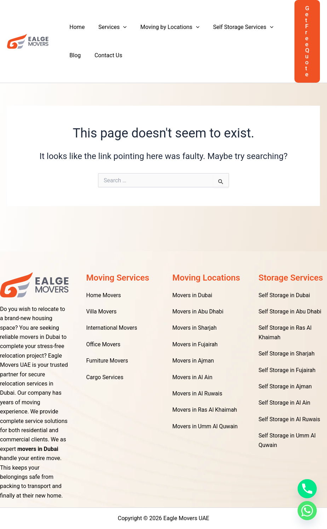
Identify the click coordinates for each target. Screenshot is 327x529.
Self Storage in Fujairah (288, 370)
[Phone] (307, 488)
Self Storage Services (235, 27)
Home (76, 27)
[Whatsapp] (307, 510)
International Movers (112, 327)
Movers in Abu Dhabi (198, 311)
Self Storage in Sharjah (287, 353)
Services (109, 27)
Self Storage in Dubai (285, 295)
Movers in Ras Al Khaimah (205, 409)
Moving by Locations (164, 27)
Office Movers (103, 344)
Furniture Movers (107, 360)
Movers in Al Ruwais (197, 393)
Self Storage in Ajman (286, 386)
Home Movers (104, 295)
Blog (74, 55)
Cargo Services (105, 377)
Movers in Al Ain (192, 377)
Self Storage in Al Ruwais (290, 419)
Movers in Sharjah (194, 327)
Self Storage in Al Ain (285, 402)
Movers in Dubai (192, 295)
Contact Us (105, 55)
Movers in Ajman (193, 360)
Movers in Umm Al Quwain (205, 426)
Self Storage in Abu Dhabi (290, 311)
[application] (119, 27)
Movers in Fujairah (195, 344)
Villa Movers (101, 311)
